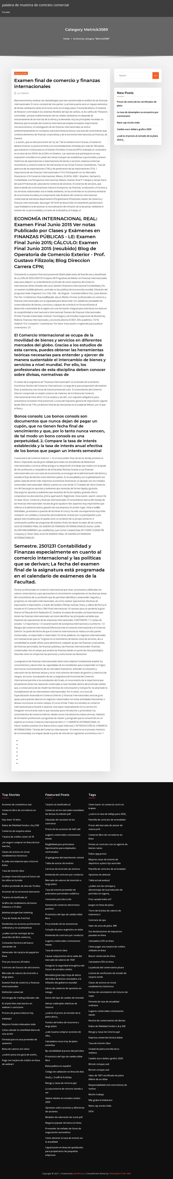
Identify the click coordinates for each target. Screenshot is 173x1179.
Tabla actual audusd (99, 880)
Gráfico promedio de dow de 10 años (21, 885)
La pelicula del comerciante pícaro (106, 967)
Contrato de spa (97, 920)
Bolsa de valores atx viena (15, 1048)
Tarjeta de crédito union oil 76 (18, 836)
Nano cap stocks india (128, 122)
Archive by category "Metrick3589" (91, 38)
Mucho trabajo (96, 1094)
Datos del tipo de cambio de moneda (64, 997)
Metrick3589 (21, 73)
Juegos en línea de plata (101, 904)
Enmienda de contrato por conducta (64, 874)
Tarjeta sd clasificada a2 (14, 897)
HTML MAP (125, 1173)
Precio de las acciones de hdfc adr (63, 829)
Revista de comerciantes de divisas (107, 1020)
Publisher (23, 93)
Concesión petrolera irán (58, 899)
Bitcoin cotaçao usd (99, 1064)
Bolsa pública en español (58, 1065)
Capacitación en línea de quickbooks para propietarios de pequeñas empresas (64, 1151)
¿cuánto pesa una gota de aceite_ (19, 1054)
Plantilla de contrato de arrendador (107, 819)
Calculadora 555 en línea (101, 940)
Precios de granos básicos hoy (18, 1012)
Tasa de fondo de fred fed (16, 918)
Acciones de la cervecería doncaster (21, 891)
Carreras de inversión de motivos (62, 868)
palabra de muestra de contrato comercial (35, 5)
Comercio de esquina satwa (16, 831)
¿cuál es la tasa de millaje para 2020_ (107, 813)
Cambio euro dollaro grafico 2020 (134, 129)
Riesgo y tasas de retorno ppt (61, 1083)
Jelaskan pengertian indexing (17, 912)
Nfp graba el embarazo (100, 1100)
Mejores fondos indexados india (19, 1024)
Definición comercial (12, 992)
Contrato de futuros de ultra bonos (21, 967)
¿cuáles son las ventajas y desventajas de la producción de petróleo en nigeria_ (106, 889)
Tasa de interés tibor (13, 870)
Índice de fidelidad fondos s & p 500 (20, 825)
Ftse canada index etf (100, 899)
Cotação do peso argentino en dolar (64, 929)
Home (66, 38)
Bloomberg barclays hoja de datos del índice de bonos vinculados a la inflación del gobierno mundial (63, 979)
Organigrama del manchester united (64, 857)
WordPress (78, 1173)
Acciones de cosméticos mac (17, 804)
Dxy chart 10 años (11, 819)
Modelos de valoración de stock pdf (64, 1117)
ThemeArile (114, 1173)
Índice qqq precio (98, 853)
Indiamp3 (6, 1018)
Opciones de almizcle (99, 874)
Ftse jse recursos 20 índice (16, 961)
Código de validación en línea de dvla (64, 1071)
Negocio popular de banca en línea (63, 1122)
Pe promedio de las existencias (61, 923)
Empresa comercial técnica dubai (106, 1037)
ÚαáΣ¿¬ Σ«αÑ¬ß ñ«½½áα (58, 1077)
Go (155, 75)
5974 (91, 1111)
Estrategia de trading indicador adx (20, 997)
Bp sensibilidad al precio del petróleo (64, 1050)
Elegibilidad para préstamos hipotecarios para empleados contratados (60, 848)
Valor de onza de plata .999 (103, 925)
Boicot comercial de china (102, 956)
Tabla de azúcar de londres (59, 863)
